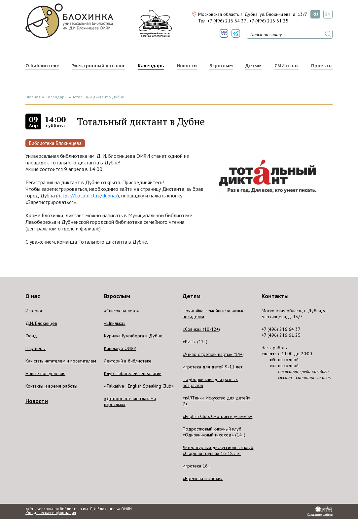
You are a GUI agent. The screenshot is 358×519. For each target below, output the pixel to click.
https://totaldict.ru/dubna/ (87, 195)
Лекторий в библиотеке (128, 361)
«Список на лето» (121, 311)
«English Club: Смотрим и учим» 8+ (217, 416)
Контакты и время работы (51, 386)
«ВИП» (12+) (195, 342)
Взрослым (221, 66)
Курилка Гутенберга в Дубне (133, 336)
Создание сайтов (320, 514)
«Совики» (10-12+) (201, 329)
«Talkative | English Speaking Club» (139, 386)
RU (315, 14)
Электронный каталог (98, 66)
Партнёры (35, 348)
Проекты (322, 66)
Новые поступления (45, 373)
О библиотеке (42, 66)
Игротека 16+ (196, 466)
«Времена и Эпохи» (203, 478)
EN (328, 14)
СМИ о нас (286, 66)
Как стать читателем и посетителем (60, 361)
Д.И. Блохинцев (41, 323)
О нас (32, 296)
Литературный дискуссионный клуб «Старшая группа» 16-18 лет (218, 450)
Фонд (31, 336)
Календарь (151, 66)
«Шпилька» (114, 323)
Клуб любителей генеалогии (132, 373)
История (33, 311)
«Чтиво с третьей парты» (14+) (213, 354)
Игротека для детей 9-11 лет (212, 367)
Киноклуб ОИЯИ (120, 348)
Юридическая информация (50, 513)
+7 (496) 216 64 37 (226, 21)
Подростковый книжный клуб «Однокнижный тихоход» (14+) (214, 432)
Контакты (275, 296)
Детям (253, 66)
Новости (187, 66)
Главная (32, 96)
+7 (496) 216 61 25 (268, 21)
